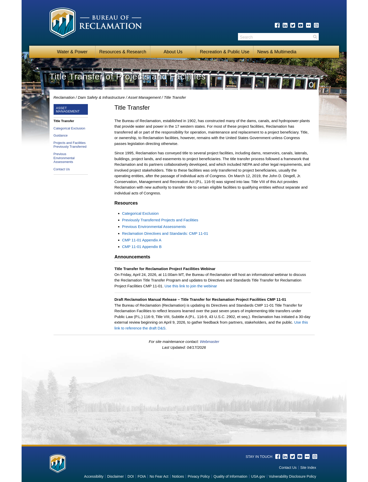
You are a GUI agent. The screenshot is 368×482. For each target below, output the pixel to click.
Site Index (308, 468)
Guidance (61, 135)
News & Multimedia (276, 51)
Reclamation (64, 97)
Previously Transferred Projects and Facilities (160, 220)
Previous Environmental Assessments (64, 158)
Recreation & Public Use (224, 51)
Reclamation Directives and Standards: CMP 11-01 (165, 233)
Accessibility (93, 476)
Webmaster (209, 341)
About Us (173, 51)
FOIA (142, 476)
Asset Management (144, 97)
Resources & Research (122, 51)
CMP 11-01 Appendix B (142, 246)
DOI (130, 476)
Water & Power (72, 51)
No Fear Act (159, 476)
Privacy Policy (199, 476)
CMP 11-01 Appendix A (142, 240)
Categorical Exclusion (69, 128)
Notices (178, 476)
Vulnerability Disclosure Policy (292, 476)
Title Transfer (64, 121)
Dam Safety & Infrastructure (101, 97)
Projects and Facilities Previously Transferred (70, 145)
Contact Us (62, 169)
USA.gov (258, 476)
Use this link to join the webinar (191, 286)
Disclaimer (115, 476)
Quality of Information (230, 476)
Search (315, 36)
